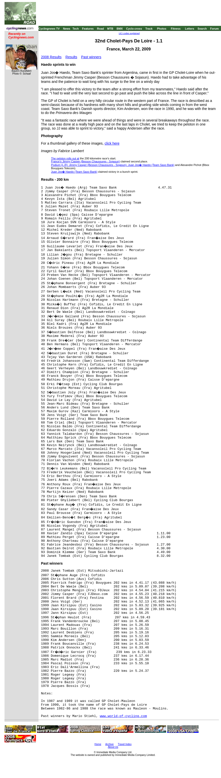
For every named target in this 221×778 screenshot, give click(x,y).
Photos (161, 28)
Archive (109, 744)
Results (71, 57)
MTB (110, 28)
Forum (214, 28)
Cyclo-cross (134, 28)
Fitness (176, 28)
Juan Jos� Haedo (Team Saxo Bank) (74, 171)
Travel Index (125, 744)
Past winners (91, 57)
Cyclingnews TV (49, 28)
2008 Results (51, 57)
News (66, 28)
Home (98, 744)
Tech (75, 28)
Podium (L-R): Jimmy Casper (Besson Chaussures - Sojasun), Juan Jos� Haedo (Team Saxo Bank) (112, 164)
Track (149, 28)
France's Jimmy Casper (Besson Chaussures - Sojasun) (85, 161)
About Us (113, 747)
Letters (189, 28)
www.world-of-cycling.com (123, 716)
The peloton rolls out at (65, 158)
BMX (120, 28)
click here (112, 143)
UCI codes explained (129, 33)
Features (88, 28)
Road (100, 28)
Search (202, 28)
